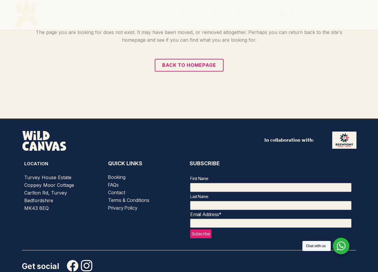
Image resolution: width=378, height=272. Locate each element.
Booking (117, 177)
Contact (116, 192)
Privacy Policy (122, 208)
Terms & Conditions (128, 200)
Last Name (199, 196)
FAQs (113, 185)
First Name (199, 178)
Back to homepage (189, 65)
